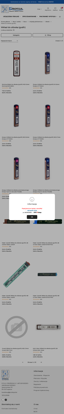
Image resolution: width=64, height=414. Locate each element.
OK (32, 217)
